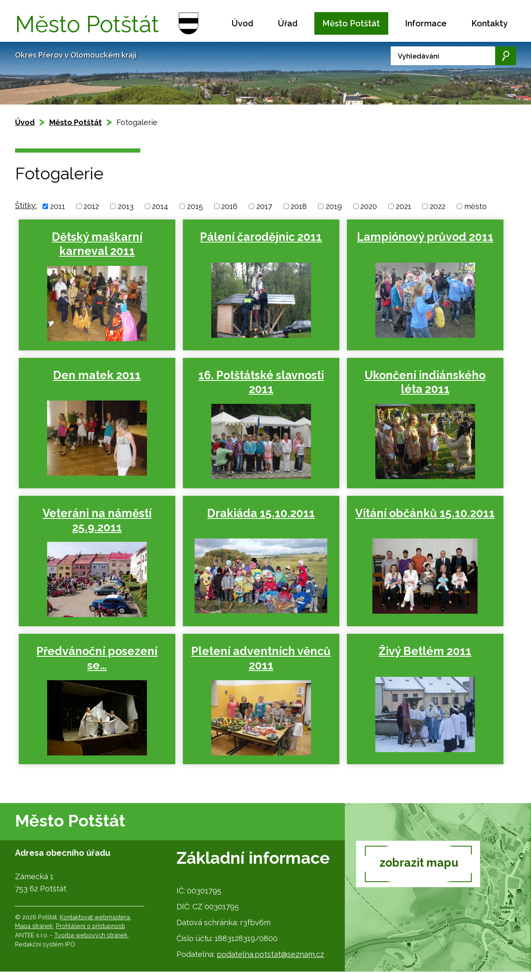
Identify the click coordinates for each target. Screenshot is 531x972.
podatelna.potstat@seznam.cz (270, 954)
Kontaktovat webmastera (95, 917)
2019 (334, 206)
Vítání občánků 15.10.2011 (422, 513)
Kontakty (489, 23)
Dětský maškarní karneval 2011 (96, 244)
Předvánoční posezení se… (96, 658)
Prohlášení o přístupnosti (90, 926)
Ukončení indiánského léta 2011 (422, 382)
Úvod (242, 23)
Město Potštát (351, 23)
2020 (368, 206)
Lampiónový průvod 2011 (422, 236)
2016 (229, 206)
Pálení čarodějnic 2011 (259, 236)
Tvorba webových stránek (91, 935)
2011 (57, 206)
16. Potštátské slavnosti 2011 (259, 382)
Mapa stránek (34, 926)
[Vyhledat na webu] (453, 55)
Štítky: (26, 205)
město (475, 206)
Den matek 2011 (96, 375)
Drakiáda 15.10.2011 (259, 513)
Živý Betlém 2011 (422, 651)
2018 (299, 206)
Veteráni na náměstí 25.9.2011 (96, 520)
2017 (264, 206)
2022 (437, 206)
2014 (160, 206)
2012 (91, 206)
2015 (195, 206)
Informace (426, 23)
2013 (126, 206)
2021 (403, 206)
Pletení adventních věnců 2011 (259, 658)
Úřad (288, 23)
